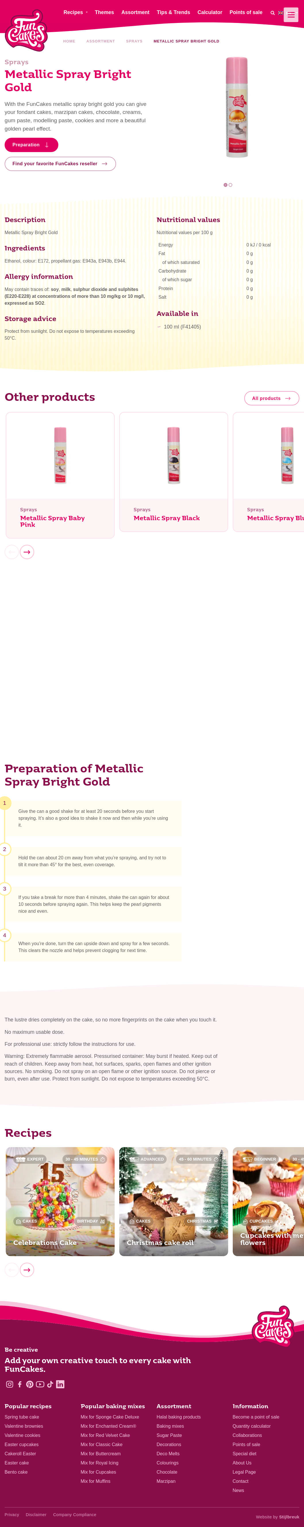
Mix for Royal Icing (100, 1462)
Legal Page (244, 1472)
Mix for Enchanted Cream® (108, 1426)
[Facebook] (20, 1384)
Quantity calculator (252, 1426)
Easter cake (17, 1462)
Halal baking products (179, 1417)
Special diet (245, 1453)
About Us (242, 1462)
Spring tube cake (22, 1417)
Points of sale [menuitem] (246, 12)
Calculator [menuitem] (209, 12)
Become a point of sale (256, 1417)
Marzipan (166, 1481)
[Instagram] (10, 1384)
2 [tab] (230, 185)
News (238, 1490)
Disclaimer (36, 1514)
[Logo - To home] (273, 1327)
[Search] (272, 12)
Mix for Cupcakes (98, 1472)
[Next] (26, 554)
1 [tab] (225, 185)
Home (69, 41)
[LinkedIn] (60, 1384)
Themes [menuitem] (104, 12)
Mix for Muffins (96, 1481)
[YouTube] (40, 1384)
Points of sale (246, 1444)
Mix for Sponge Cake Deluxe (110, 1417)
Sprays (134, 41)
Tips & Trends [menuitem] (173, 12)
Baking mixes (170, 1426)
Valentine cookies (22, 1435)
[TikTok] (50, 1384)
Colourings (167, 1462)
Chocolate (167, 1472)
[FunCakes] (26, 30)
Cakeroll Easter (20, 1453)
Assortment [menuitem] (135, 12)
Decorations (169, 1444)
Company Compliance (75, 1514)
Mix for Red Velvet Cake (105, 1435)
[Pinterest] (30, 1384)
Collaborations (247, 1435)
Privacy (12, 1514)
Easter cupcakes (22, 1444)
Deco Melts (168, 1453)
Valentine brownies (24, 1426)
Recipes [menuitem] (73, 12)
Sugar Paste (169, 1435)
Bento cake (16, 1472)
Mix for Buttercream (101, 1453)
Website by (277, 1517)
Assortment (100, 41)
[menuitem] (288, 13)
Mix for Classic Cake (102, 1444)
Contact (241, 1481)
